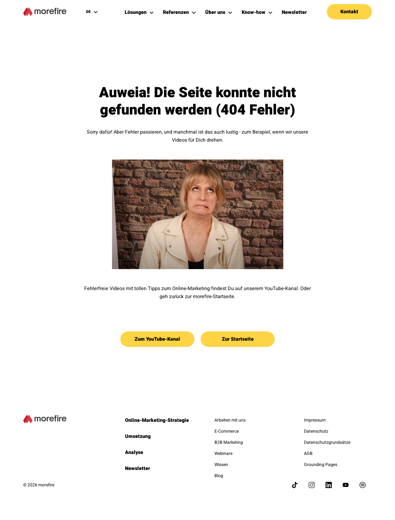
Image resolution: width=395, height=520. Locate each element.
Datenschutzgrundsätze (327, 442)
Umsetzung (138, 436)
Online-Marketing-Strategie (157, 420)
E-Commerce (226, 431)
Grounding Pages (320, 464)
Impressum (315, 420)
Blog (218, 475)
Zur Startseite (238, 339)
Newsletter (137, 468)
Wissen (221, 464)
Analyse (134, 452)
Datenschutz (316, 431)
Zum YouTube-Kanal (157, 339)
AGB (308, 453)
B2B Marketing (228, 442)
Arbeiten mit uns (230, 420)
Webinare (223, 453)
